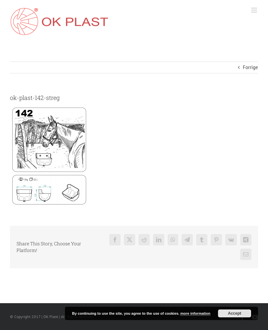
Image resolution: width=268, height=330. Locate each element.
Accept (234, 313)
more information (195, 313)
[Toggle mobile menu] (254, 10)
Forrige (250, 67)
